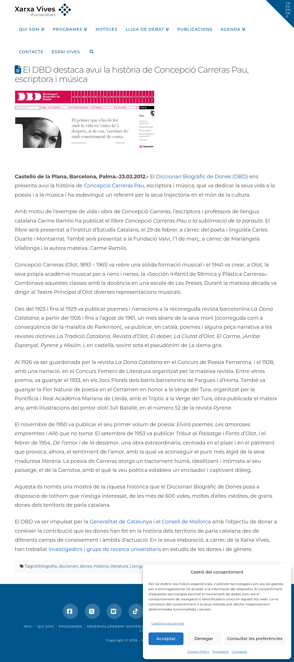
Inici (28, 626)
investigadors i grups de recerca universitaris (104, 549)
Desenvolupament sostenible (118, 626)
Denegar (203, 638)
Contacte (239, 651)
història (101, 566)
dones (86, 566)
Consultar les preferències (254, 638)
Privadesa (221, 651)
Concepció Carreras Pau (114, 186)
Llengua (138, 566)
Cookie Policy (198, 651)
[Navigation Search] (89, 50)
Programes (70, 626)
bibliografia (46, 566)
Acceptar (166, 638)
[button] (280, 14)
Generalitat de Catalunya (121, 522)
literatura (119, 566)
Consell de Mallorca (186, 522)
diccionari (68, 566)
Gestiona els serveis (167, 623)
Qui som (45, 626)
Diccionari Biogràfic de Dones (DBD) (202, 177)
